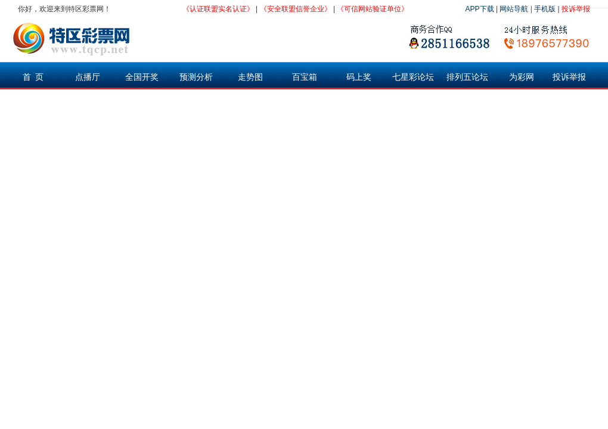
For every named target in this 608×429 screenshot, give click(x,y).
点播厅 (87, 77)
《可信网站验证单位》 (372, 9)
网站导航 (514, 9)
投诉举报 (576, 9)
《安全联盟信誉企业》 (295, 9)
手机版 (545, 9)
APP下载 (480, 9)
